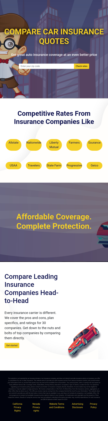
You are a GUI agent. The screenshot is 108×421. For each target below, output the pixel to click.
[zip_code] (46, 66)
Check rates (81, 66)
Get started (11, 345)
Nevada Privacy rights (36, 407)
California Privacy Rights (17, 407)
